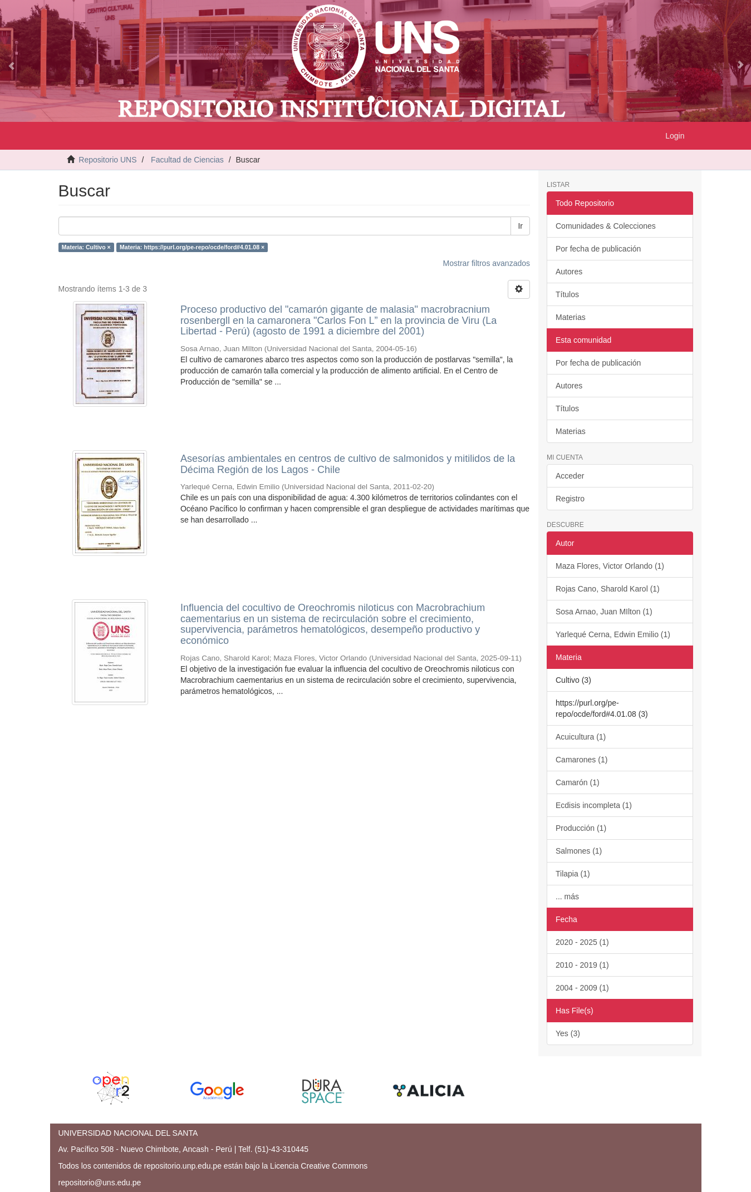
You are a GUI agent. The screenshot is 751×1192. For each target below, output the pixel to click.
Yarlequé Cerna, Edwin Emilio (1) (613, 634)
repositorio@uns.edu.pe (99, 1182)
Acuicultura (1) (581, 736)
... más (567, 896)
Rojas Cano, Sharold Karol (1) (608, 588)
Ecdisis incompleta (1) (594, 805)
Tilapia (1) (573, 873)
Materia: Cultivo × (86, 247)
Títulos (567, 294)
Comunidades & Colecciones (606, 225)
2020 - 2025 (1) (582, 942)
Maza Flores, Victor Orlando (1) (610, 565)
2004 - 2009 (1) (582, 987)
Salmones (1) (579, 850)
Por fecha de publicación (598, 248)
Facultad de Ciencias (187, 159)
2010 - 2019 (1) (582, 965)
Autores (569, 271)
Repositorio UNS (107, 159)
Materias (571, 317)
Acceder (570, 475)
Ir (520, 225)
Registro (570, 498)
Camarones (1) (581, 759)
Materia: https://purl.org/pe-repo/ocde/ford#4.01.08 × (192, 247)
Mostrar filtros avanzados (486, 263)
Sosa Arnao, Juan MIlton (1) (604, 611)
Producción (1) (581, 828)
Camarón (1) (578, 782)
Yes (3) (568, 1033)
